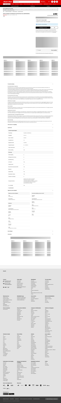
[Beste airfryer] (33, 372)
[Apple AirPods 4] (5, 348)
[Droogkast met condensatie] (48, 347)
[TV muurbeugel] (5, 354)
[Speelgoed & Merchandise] (20, 377)
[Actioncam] (18, 337)
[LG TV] (4, 341)
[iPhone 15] (46, 317)
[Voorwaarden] (19, 282)
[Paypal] (44, 385)
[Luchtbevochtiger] (5, 380)
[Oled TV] (4, 337)
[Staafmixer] (32, 350)
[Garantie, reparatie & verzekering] (7, 299)
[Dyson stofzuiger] (5, 367)
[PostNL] (8, 385)
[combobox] (27, 2)
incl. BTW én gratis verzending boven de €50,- (52, 15)
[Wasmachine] (46, 342)
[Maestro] (25, 385)
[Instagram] (7, 287)
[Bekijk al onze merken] (48, 297)
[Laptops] (32, 309)
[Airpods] (4, 347)
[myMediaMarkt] (5, 304)
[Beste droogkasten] (33, 373)
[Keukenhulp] (32, 340)
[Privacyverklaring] (33, 284)
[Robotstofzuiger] (5, 369)
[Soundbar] (4, 343)
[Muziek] (18, 378)
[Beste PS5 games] (33, 369)
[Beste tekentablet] (33, 368)
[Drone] (18, 348)
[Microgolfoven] (33, 349)
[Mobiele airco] (5, 378)
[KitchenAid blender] (33, 342)
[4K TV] (4, 340)
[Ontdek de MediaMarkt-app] (20, 299)
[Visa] (37, 385)
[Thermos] (32, 354)
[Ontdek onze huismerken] (48, 298)
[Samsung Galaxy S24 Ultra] (48, 330)
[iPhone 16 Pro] (47, 329)
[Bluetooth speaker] (5, 349)
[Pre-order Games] (19, 364)
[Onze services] (47, 280)
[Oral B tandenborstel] (6, 373)
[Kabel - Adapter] (33, 318)
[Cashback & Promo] (19, 310)
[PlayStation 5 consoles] (20, 365)
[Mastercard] (29, 385)
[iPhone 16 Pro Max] (47, 316)
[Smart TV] (4, 336)
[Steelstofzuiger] (5, 368)
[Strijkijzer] (4, 374)
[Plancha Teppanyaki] (33, 353)
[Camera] (18, 335)
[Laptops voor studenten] (34, 310)
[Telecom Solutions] (47, 289)
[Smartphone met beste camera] (35, 367)
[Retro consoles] (19, 373)
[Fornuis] (46, 337)
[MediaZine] (32, 299)
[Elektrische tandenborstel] (6, 372)
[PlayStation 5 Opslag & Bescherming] (22, 367)
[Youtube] (5, 287)
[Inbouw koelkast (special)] (48, 336)
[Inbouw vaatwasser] (47, 340)
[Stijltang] (4, 365)
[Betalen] (4, 303)
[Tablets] (32, 315)
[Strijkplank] (4, 375)
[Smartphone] (46, 310)
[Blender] (32, 356)
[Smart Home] (4, 362)
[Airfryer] (32, 335)
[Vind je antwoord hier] (7, 281)
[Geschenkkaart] (33, 297)
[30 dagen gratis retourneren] (7, 302)
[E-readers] (32, 314)
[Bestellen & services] (19, 285)
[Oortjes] (4, 346)
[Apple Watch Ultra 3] (47, 327)
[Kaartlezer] (32, 327)
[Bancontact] (18, 385)
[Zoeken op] (14, 2)
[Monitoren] (32, 311)
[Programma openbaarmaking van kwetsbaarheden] (23, 287)
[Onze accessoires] (5, 309)
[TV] (3, 335)
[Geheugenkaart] (19, 346)
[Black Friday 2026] (19, 318)
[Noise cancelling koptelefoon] (7, 350)
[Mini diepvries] (47, 355)
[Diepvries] (46, 354)
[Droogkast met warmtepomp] (48, 346)
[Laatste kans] (18, 309)
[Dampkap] (46, 348)
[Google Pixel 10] (47, 323)
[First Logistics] (8, 388)
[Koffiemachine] (33, 343)
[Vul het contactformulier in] (8, 284)
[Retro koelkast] (47, 353)
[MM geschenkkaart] (33, 385)
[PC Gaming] (18, 368)
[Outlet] (46, 299)
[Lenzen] (18, 342)
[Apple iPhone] (46, 311)
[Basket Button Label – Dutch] (57, 2)
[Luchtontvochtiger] (5, 379)
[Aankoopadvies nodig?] (20, 316)
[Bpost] (4, 385)
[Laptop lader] (32, 324)
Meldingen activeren (43, 28)
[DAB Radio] (4, 352)
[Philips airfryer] (33, 336)
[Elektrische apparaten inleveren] (49, 284)
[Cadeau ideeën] (19, 311)
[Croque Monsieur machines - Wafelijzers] (50, 349)
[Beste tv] (32, 366)
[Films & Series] (19, 374)
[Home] (3, 11)
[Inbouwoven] (46, 350)
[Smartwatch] (46, 324)
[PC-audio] (32, 322)
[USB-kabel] (18, 347)
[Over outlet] (46, 301)
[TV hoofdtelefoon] (5, 353)
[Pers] (31, 289)
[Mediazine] (18, 315)
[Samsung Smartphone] (48, 318)
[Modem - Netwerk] (33, 323)
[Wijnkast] (46, 352)
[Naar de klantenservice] (6, 305)
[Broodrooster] (33, 359)
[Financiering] (46, 286)
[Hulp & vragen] (19, 280)
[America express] (40, 385)
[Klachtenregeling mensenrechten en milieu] (36, 292)
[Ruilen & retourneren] (19, 284)
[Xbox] (17, 371)
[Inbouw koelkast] (47, 356)
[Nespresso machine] (33, 347)
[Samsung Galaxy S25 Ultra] (48, 321)
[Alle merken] (18, 317)
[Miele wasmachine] (47, 343)
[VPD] (12, 385)
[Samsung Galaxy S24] (48, 328)
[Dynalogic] (4, 388)
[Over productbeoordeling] (10, 15)
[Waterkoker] (32, 355)
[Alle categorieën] (6, 4)
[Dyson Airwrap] (5, 366)
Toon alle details (10, 187)
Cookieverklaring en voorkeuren (51, 399)
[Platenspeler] (4, 355)
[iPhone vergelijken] (33, 362)
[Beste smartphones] (33, 371)
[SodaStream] (32, 352)
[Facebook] (4, 287)
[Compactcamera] (19, 340)
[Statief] (18, 343)
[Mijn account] (52, 2)
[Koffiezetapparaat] (33, 346)
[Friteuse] (32, 337)
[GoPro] (18, 341)
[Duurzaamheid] (33, 283)
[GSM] (45, 309)
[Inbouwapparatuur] (47, 341)
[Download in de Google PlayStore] (21, 297)
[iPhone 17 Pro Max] (47, 314)
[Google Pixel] (46, 322)
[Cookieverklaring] (33, 286)
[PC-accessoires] (33, 321)
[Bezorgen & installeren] (20, 283)
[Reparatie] (46, 283)
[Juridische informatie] (33, 285)
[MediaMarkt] (7, 1)
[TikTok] (9, 287)
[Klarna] (48, 385)
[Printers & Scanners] (33, 317)
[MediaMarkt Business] (34, 282)
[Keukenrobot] (32, 341)
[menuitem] (13, 4)
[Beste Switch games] (33, 365)
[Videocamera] (18, 336)
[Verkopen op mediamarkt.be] (34, 290)
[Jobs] (31, 291)
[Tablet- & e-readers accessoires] (35, 316)
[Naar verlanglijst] (55, 2)
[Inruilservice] (46, 285)
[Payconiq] (22, 385)
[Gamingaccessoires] (19, 372)
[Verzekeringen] (47, 282)
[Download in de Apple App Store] (21, 298)
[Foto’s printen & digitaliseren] (34, 298)
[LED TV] (4, 342)
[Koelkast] (46, 335)
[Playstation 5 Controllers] (20, 366)
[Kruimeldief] (4, 371)
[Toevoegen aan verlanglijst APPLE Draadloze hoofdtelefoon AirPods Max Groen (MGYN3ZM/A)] (54, 28)
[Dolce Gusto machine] (34, 348)
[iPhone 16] (46, 315)
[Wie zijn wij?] (32, 280)
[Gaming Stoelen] (19, 379)
